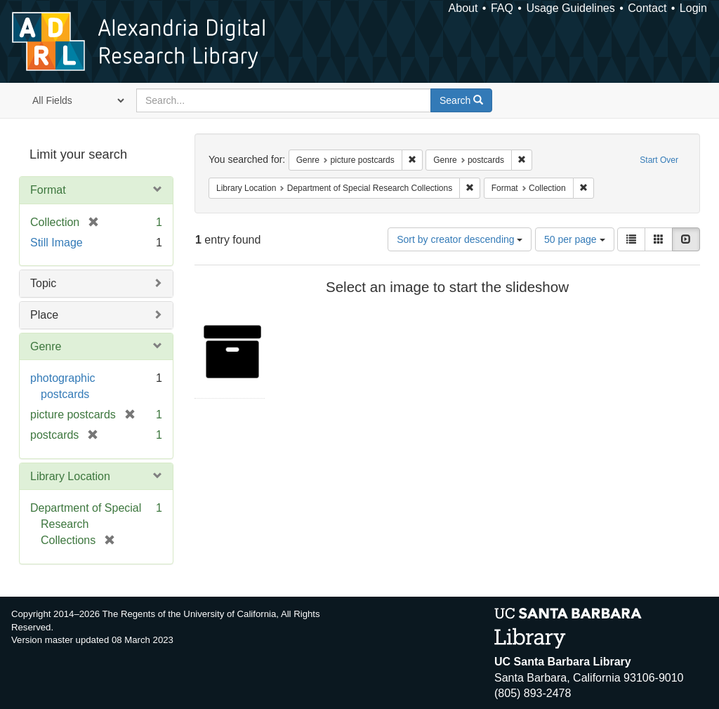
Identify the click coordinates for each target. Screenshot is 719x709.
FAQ (502, 8)
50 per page (574, 239)
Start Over (659, 160)
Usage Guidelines (570, 8)
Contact (647, 8)
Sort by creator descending (459, 239)
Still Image (56, 243)
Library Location (70, 476)
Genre (45, 346)
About (463, 8)
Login (693, 8)
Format (48, 190)
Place (44, 315)
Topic (43, 283)
